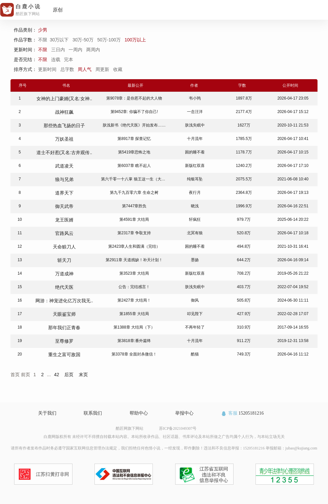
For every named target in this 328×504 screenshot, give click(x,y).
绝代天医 (64, 287)
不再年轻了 (195, 327)
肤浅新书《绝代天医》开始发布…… (134, 125)
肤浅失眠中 (195, 125)
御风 (195, 300)
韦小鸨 (195, 98)
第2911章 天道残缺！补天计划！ (134, 260)
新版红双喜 (195, 165)
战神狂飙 (64, 112)
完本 (68, 59)
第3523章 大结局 (134, 273)
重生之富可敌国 (64, 354)
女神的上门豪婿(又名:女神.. (64, 98)
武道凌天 (64, 166)
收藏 (118, 69)
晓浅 (195, 206)
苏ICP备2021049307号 (178, 428)
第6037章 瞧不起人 (134, 165)
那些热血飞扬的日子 (64, 125)
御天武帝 (64, 206)
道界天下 (64, 192)
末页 (83, 374)
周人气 (85, 69)
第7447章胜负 (134, 206)
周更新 (103, 69)
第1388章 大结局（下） (134, 327)
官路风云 (64, 233)
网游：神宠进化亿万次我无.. (64, 300)
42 (56, 374)
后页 (68, 374)
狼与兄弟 (64, 179)
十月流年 (195, 138)
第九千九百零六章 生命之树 (134, 192)
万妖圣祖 (64, 139)
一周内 (75, 49)
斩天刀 (64, 260)
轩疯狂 (195, 219)
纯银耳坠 (195, 179)
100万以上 (136, 39)
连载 (55, 59)
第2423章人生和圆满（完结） (134, 246)
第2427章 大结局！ (134, 300)
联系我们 (93, 413)
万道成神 (64, 273)
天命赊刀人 (64, 246)
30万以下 (60, 39)
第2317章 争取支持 (134, 233)
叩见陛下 (195, 313)
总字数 (67, 69)
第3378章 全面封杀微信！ (134, 354)
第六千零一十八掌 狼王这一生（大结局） (137, 179)
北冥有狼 (195, 233)
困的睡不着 (195, 152)
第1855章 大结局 (134, 313)
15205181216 (242, 413)
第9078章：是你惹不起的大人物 (134, 98)
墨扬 (195, 260)
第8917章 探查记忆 (134, 138)
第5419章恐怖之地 (134, 152)
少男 (43, 30)
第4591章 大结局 (134, 219)
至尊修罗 (64, 341)
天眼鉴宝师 (64, 314)
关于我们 (47, 413)
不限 (44, 39)
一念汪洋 (195, 111)
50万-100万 (109, 39)
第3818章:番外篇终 (134, 340)
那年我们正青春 (64, 327)
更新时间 (48, 69)
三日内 (58, 49)
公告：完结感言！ (134, 287)
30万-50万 (83, 39)
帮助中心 (139, 413)
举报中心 (184, 413)
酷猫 (195, 354)
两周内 (93, 49)
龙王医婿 (64, 219)
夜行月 (195, 192)
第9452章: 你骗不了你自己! (134, 111)
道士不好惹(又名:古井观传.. (64, 152)
